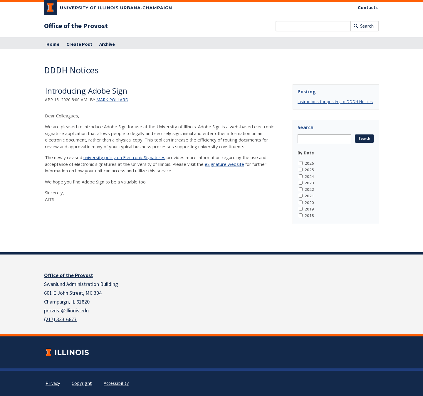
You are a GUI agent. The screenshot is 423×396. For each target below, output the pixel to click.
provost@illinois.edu (66, 310)
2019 (309, 209)
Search (367, 26)
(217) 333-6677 (60, 319)
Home (52, 44)
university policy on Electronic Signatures (124, 157)
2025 (309, 169)
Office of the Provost (76, 26)
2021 (309, 195)
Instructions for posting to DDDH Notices (335, 101)
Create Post (79, 44)
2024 (309, 176)
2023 (309, 183)
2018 (309, 215)
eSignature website (224, 164)
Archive (107, 44)
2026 (309, 163)
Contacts (368, 7)
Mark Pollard (112, 99)
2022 (309, 189)
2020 (309, 202)
